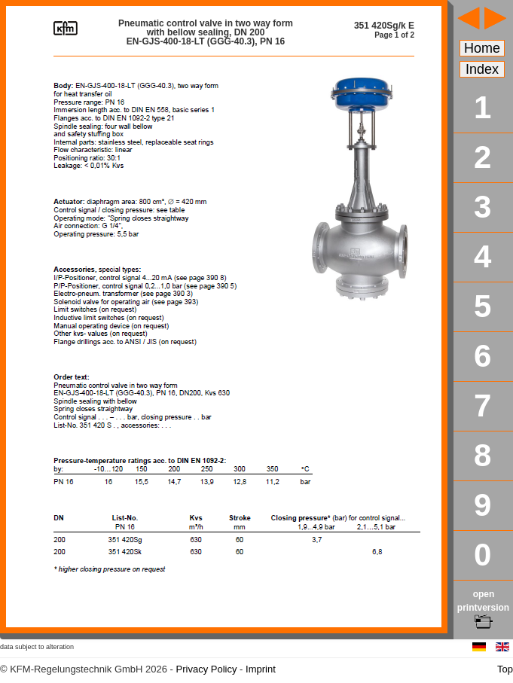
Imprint (261, 669)
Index (482, 69)
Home (482, 48)
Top (505, 669)
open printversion (483, 608)
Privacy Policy (206, 669)
